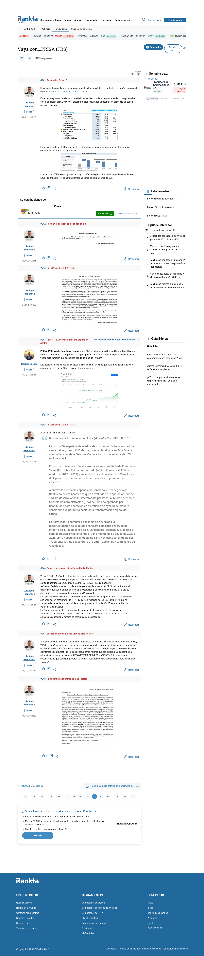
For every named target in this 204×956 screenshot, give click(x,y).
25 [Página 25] (60, 796)
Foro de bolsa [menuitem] (61, 28)
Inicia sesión (154, 20)
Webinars (152, 920)
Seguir (29, 111)
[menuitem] (47, 20)
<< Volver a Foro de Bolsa (30, 785)
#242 (43, 223)
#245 (43, 424)
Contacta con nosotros (27, 915)
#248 (43, 678)
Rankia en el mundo (26, 910)
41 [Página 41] (79, 803)
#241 (43, 80)
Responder (153, 46)
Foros (150, 905)
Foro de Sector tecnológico (160, 206)
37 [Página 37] (132, 796)
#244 (43, 339)
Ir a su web (105, 213)
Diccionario (87, 931)
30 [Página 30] (92, 796)
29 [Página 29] (84, 796)
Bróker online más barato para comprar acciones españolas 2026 (164, 355)
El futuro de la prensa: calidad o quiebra (68, 91)
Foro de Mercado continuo (160, 198)
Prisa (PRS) (151, 78)
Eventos (151, 925)
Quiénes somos (24, 905)
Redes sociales (154, 930)
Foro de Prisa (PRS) (157, 215)
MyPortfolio (88, 936)
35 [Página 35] (123, 796)
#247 (43, 633)
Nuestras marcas (24, 925)
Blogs (150, 910)
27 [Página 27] (69, 796)
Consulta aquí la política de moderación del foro (112, 785)
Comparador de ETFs (92, 915)
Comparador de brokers (93, 905)
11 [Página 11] (33, 796)
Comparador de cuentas (94, 925)
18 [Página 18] (42, 796)
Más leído (171, 229)
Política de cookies (151, 951)
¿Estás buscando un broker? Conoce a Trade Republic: (64, 818)
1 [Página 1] (24, 796)
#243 (43, 267)
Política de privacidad (129, 951)
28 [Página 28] (77, 796)
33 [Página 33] (114, 796)
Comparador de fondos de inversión (100, 910)
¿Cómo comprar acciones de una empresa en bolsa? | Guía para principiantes (163, 380)
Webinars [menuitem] (46, 28)
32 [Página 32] (107, 796)
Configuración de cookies (175, 951)
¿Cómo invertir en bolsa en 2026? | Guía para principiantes (164, 367)
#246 (43, 567)
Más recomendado (154, 229)
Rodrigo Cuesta (29, 363)
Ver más (38, 842)
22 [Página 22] (51, 796)
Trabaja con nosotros (27, 931)
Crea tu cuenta (175, 20)
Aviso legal (111, 951)
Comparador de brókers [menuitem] (81, 28)
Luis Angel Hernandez (29, 104)
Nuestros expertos (25, 920)
